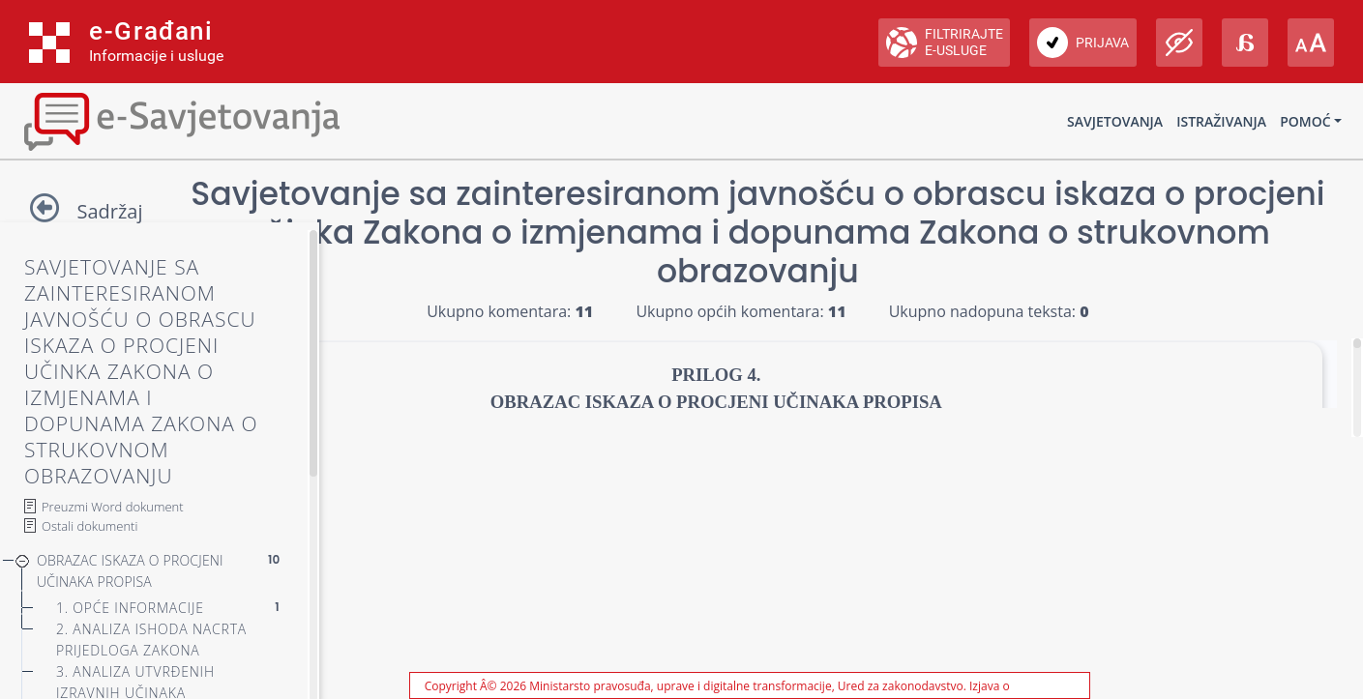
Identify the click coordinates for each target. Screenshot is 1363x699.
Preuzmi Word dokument (113, 506)
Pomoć (1305, 121)
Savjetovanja (1115, 121)
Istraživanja (1221, 121)
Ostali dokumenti (89, 526)
